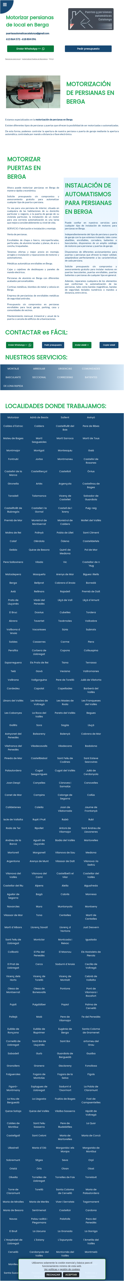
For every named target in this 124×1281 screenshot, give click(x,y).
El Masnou (65, 952)
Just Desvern (91, 927)
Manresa (91, 894)
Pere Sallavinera (13, 562)
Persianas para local (13, 59)
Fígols (91, 1074)
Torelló (39, 1189)
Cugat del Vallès (65, 770)
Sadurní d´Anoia (65, 964)
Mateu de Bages (13, 438)
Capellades (65, 688)
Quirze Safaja (13, 1111)
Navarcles (13, 906)
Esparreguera (13, 662)
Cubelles (65, 612)
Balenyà (65, 733)
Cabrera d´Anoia (65, 583)
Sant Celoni (39, 1135)
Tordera (91, 612)
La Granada (65, 1231)
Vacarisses (39, 629)
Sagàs (65, 725)
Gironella (13, 483)
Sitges (39, 1160)
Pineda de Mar (13, 758)
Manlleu (13, 1264)
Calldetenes (13, 807)
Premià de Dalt (91, 591)
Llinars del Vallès (13, 700)
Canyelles (39, 782)
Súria (65, 629)
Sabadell (13, 1053)
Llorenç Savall (39, 927)
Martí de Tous (91, 438)
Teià (13, 671)
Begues (91, 713)
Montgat (39, 450)
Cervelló (13, 1252)
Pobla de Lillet (65, 532)
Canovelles (91, 782)
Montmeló (91, 1252)
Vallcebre (91, 621)
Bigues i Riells (91, 574)
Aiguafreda (91, 885)
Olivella (13, 1177)
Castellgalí (13, 1135)
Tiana (65, 662)
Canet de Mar (13, 795)
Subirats (91, 629)
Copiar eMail (109, 345)
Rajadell (65, 591)
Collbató (13, 952)
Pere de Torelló (65, 680)
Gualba (91, 1053)
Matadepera (13, 574)
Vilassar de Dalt (65, 861)
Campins (39, 795)
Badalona (91, 746)
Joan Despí (13, 782)
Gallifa (13, 725)
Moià (39, 1016)
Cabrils (65, 894)
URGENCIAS (65, 368)
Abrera (13, 621)
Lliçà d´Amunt (91, 600)
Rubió (65, 819)
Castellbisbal (39, 758)
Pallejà (13, 1016)
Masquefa (39, 574)
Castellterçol (39, 471)
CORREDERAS (65, 377)
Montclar (39, 939)
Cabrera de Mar (91, 733)
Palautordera (13, 770)
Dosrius (39, 612)
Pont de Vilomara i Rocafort (91, 992)
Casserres (39, 641)
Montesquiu (65, 450)
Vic (65, 562)
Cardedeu (13, 688)
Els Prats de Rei (39, 662)
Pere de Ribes (91, 426)
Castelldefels (91, 541)
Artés (39, 483)
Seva (65, 1160)
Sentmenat (39, 1210)
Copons (65, 650)
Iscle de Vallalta (13, 819)
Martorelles (91, 840)
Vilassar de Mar (13, 915)
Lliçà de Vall (65, 600)
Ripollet (39, 828)
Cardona (91, 1210)
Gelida (13, 549)
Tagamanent (91, 1201)
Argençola (65, 483)
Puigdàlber (39, 1004)
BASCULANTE (13, 377)
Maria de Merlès (39, 1201)
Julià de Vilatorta (91, 680)
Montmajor (13, 450)
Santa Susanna (13, 1273)
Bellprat (39, 583)
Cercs (39, 964)
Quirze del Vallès (39, 1111)
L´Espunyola (65, 1239)
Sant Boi (65, 1041)
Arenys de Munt (39, 861)
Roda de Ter (13, 828)
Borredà (91, 583)
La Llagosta (39, 1099)
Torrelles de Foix (65, 1177)
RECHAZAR (53, 1274)
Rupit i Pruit (39, 819)
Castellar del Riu (13, 885)
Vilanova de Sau (65, 852)
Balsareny (39, 733)
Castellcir (65, 1210)
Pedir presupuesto (88, 48)
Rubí (91, 819)
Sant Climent (91, 532)
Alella (65, 885)
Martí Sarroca (65, 438)
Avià (13, 591)
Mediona (91, 852)
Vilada (39, 562)
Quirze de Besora (39, 549)
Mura (39, 906)
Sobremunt (13, 1160)
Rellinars (39, 591)
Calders (39, 426)
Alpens (39, 885)
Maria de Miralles (13, 1201)
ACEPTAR (71, 1274)
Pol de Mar (91, 549)
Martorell (13, 852)
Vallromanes (91, 671)
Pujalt (13, 1004)
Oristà (13, 1168)
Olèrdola (39, 541)
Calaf (13, 541)
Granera (39, 1065)
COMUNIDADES (91, 368)
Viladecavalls (39, 746)
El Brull (13, 1231)
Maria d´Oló (39, 1147)
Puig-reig (91, 508)
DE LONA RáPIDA (13, 386)
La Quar (91, 1123)
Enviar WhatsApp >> (30, 48)
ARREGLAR (39, 368)
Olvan (65, 1168)
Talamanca (39, 495)
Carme (65, 641)
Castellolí (65, 471)
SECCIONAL (39, 377)
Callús (91, 795)
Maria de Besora (13, 1210)
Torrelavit (91, 1177)
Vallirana (13, 680)
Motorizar (13, 417)
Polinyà (39, 532)
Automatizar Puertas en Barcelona (35, 59)
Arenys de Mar (65, 574)
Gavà (39, 671)
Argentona (13, 861)
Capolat (39, 688)
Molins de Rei (13, 532)
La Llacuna (39, 1231)
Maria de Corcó (91, 1135)
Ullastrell (13, 1147)
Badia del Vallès (65, 840)
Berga (13, 583)
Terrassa (91, 662)
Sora (39, 725)
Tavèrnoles (65, 621)
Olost (91, 1168)
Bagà (39, 894)
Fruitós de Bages (65, 1099)
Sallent (65, 417)
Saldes (13, 641)
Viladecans (65, 746)
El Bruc (13, 612)
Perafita (13, 650)
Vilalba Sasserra (65, 1111)
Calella (39, 807)
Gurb (39, 1053)
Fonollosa (91, 1065)
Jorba (39, 459)
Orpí (91, 1160)
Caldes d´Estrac (13, 426)
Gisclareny (65, 1065)
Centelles (65, 915)
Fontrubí (13, 459)
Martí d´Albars (13, 927)
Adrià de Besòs (39, 417)
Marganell (39, 852)
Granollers (13, 1065)
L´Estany (39, 1239)
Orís (39, 1168)
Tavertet (39, 621)
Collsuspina (91, 650)
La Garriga (91, 1231)
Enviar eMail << (82, 345)
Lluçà (91, 725)
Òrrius (91, 471)
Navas (13, 1219)
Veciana (65, 671)
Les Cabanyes (13, 713)
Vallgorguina (39, 680)
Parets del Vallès (65, 713)
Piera (91, 641)
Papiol (65, 1004)
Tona (39, 915)
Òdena (65, 541)
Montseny (91, 906)
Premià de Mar (13, 520)
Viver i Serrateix (65, 1201)
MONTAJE (13, 368)
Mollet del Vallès (91, 520)
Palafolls (65, 1219)
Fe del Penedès (91, 1016)
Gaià (91, 450)
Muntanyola (65, 906)
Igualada (91, 939)
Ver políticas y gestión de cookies (62, 1269)
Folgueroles (13, 1074)
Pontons (65, 988)
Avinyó (91, 417)
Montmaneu (65, 459)
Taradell (13, 495)
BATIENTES (91, 377)
